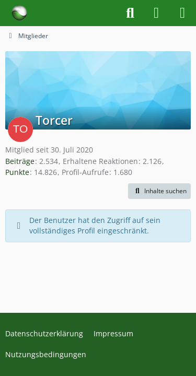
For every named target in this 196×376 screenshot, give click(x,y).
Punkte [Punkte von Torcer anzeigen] (17, 172)
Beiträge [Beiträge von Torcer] (19, 161)
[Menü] (182, 13)
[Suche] (130, 13)
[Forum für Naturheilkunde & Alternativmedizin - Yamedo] (19, 13)
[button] (159, 191)
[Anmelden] (156, 13)
